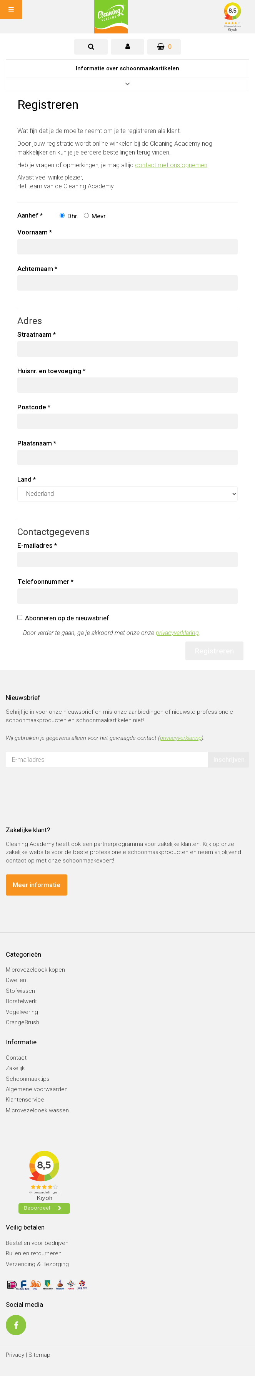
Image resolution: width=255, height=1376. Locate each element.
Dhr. (69, 216)
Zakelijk (15, 1068)
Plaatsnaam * (36, 443)
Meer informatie (36, 885)
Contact (16, 1057)
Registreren (214, 650)
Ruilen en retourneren (34, 1253)
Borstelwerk (21, 1001)
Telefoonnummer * (45, 581)
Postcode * (33, 407)
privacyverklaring (177, 632)
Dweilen (16, 980)
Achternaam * (37, 269)
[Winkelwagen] (164, 47)
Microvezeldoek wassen (37, 1110)
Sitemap (39, 1354)
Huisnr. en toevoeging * (51, 371)
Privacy (15, 1354)
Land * (26, 479)
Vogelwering (22, 1012)
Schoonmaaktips (28, 1078)
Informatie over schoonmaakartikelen (127, 68)
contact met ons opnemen (171, 165)
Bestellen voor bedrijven (37, 1243)
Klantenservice (25, 1099)
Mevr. (95, 216)
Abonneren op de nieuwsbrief (63, 618)
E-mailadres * (37, 545)
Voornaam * (34, 232)
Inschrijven (229, 759)
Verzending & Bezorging (37, 1264)
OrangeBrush (22, 1022)
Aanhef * (30, 215)
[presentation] (64, 788)
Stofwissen (20, 990)
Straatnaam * (36, 334)
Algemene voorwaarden (37, 1089)
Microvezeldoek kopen (35, 969)
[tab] (91, 47)
